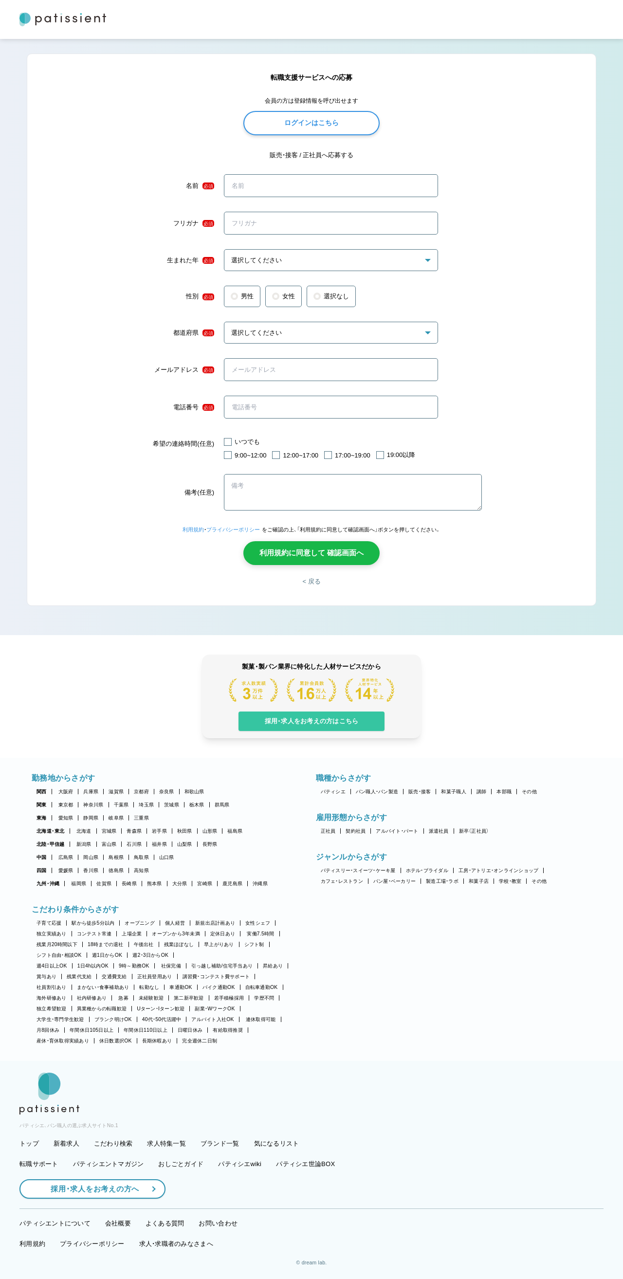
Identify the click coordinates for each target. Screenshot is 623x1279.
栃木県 (196, 804)
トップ (29, 1143)
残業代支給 (79, 976)
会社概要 (118, 1223)
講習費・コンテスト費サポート (216, 976)
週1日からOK (107, 955)
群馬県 (222, 804)
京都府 (141, 791)
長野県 (210, 844)
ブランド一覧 (220, 1143)
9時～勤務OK (134, 965)
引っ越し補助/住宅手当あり (222, 965)
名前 (200, 186)
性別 (200, 296)
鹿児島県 (232, 883)
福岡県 (78, 883)
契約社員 (356, 831)
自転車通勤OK (261, 987)
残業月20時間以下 (57, 944)
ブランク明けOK (113, 1019)
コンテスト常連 (94, 933)
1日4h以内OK (93, 965)
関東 (42, 804)
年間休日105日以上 (91, 1030)
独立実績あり (52, 933)
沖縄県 (260, 883)
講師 (481, 791)
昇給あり (273, 965)
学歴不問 (264, 998)
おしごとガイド (180, 1164)
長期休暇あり (157, 1040)
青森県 (134, 831)
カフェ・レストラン (342, 881)
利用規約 (193, 529)
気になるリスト (276, 1143)
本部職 (504, 791)
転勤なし (149, 987)
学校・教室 (510, 881)
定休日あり (222, 933)
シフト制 (254, 944)
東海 (42, 818)
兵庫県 (90, 791)
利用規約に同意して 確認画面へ (311, 552)
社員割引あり (52, 987)
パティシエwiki (239, 1164)
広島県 (65, 857)
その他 (529, 791)
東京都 (65, 804)
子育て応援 (49, 923)
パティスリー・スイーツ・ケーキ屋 (358, 870)
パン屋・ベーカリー (394, 881)
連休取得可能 (261, 1019)
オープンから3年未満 (176, 933)
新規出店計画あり (215, 923)
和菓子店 (479, 881)
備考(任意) (199, 492)
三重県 (141, 818)
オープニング (140, 923)
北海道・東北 (51, 831)
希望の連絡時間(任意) (183, 443)
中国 (42, 857)
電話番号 (193, 407)
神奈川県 (93, 804)
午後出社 (144, 944)
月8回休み (48, 1030)
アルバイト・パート (397, 831)
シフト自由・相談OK (59, 955)
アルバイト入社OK (212, 1019)
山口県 (166, 857)
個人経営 (175, 923)
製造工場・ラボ (442, 881)
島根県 (116, 857)
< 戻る (311, 581)
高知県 (141, 870)
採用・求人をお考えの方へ (90, 1189)
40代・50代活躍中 (162, 1019)
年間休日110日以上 (145, 1030)
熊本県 (154, 883)
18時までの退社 (106, 944)
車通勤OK (180, 987)
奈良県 (166, 791)
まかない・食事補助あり (103, 987)
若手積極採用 (229, 998)
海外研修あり (52, 998)
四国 (42, 870)
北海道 (84, 831)
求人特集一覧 (166, 1143)
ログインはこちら (311, 123)
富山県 (109, 844)
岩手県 (159, 831)
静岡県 (90, 818)
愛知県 (65, 818)
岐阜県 (116, 818)
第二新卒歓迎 (189, 998)
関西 (42, 791)
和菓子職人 (453, 791)
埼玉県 (146, 804)
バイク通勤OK (218, 987)
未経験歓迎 (151, 998)
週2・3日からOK (150, 955)
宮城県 (109, 831)
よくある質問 (165, 1223)
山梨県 (184, 844)
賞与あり (46, 976)
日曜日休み (190, 1030)
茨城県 (171, 804)
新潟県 (84, 844)
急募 (123, 998)
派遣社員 (439, 831)
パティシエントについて (55, 1223)
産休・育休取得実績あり (63, 1040)
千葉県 (121, 804)
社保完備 (171, 965)
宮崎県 (204, 883)
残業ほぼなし (179, 944)
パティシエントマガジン (108, 1164)
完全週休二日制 (199, 1040)
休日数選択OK (115, 1040)
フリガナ (193, 223)
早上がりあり (219, 944)
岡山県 (90, 857)
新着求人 (66, 1143)
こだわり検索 (113, 1143)
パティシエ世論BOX (305, 1164)
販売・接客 (419, 791)
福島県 (234, 831)
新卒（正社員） (474, 831)
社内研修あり (92, 998)
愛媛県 (65, 870)
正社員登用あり (154, 976)
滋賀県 (116, 791)
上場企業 (132, 933)
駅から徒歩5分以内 (93, 923)
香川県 (90, 870)
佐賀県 (103, 883)
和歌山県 (194, 791)
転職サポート (38, 1164)
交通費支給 (114, 976)
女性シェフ (257, 923)
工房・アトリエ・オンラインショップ (498, 870)
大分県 (179, 883)
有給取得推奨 (228, 1030)
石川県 (134, 844)
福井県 (159, 844)
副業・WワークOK (215, 1008)
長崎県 (129, 883)
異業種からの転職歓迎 (102, 1008)
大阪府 (65, 791)
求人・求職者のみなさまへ (176, 1243)
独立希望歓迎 (52, 1008)
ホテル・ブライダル (427, 870)
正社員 (328, 831)
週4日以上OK (52, 965)
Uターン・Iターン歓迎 (160, 1008)
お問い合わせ (218, 1223)
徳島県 (116, 870)
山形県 (210, 831)
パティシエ (333, 791)
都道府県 (193, 333)
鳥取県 (141, 857)
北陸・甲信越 (51, 844)
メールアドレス (184, 370)
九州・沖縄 (48, 883)
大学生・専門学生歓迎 (60, 1019)
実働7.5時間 (260, 933)
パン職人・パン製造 (377, 791)
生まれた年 (190, 260)
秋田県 (184, 831)
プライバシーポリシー (233, 529)
